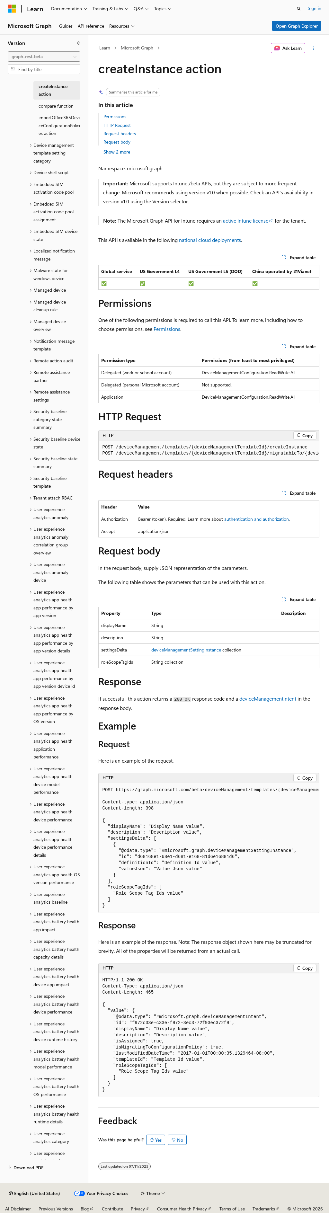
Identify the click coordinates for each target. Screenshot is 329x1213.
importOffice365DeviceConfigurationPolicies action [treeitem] (59, 125)
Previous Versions (56, 1209)
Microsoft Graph (137, 48)
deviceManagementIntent (267, 698)
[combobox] (44, 56)
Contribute (112, 1209)
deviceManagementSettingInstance (186, 650)
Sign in (314, 8)
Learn (104, 48)
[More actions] (313, 48)
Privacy (138, 1209)
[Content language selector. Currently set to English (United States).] (34, 1193)
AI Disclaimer (18, 1209)
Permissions (114, 116)
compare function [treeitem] (56, 106)
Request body (116, 142)
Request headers (119, 133)
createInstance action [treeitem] (53, 90)
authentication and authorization (256, 519)
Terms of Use (232, 1209)
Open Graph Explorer (297, 26)
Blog (85, 1209)
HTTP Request (117, 125)
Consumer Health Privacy (182, 1209)
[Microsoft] (12, 8)
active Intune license (245, 220)
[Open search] (298, 8)
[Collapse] (78, 43)
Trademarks (264, 1209)
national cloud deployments (210, 239)
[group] (208, 450)
